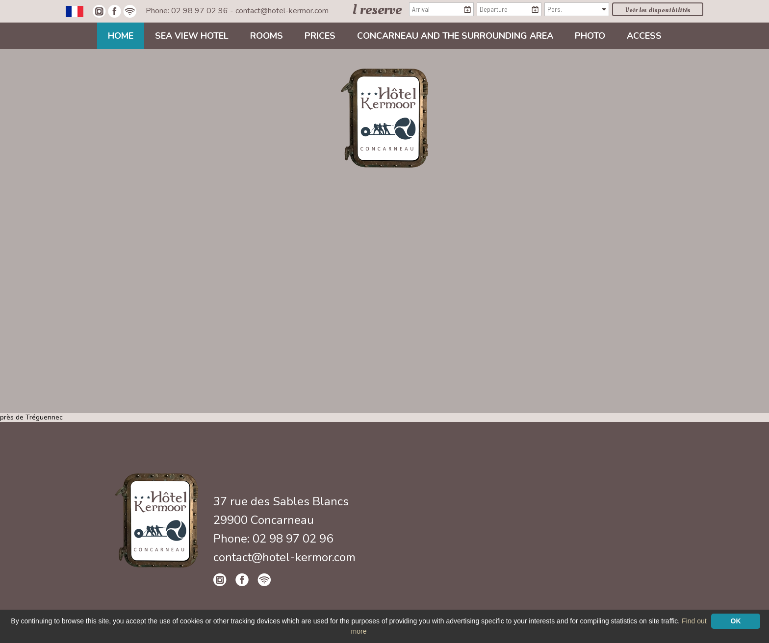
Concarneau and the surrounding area (455, 36)
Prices (320, 36)
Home (120, 36)
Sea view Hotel (192, 36)
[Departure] (509, 9)
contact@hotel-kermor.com (282, 10)
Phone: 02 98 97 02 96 (188, 10)
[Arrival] (441, 9)
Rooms (266, 36)
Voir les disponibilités (658, 10)
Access (644, 36)
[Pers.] (576, 9)
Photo (590, 36)
